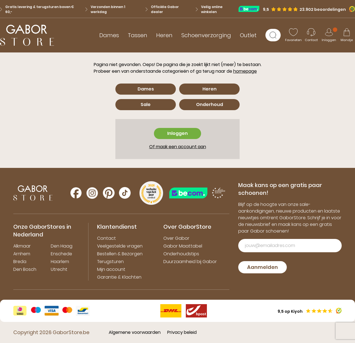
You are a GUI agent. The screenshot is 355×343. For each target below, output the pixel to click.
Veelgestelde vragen (120, 246)
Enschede (61, 254)
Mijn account (111, 269)
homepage (245, 71)
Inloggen (177, 133)
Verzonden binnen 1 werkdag (105, 9)
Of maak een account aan (177, 146)
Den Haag (61, 246)
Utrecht (59, 269)
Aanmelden (262, 267)
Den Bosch (24, 269)
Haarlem (60, 261)
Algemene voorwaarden (135, 332)
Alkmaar (22, 246)
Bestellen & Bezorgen (120, 254)
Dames (109, 35)
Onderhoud (209, 104)
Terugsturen (110, 261)
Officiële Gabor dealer (162, 9)
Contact (106, 238)
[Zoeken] (273, 35)
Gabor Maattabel (182, 246)
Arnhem (21, 254)
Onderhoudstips (181, 254)
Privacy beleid (182, 332)
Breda (19, 261)
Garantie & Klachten (119, 277)
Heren (164, 35)
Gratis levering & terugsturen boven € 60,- (37, 9)
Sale (146, 104)
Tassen (137, 35)
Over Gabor (176, 238)
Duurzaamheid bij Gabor (190, 261)
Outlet (248, 35)
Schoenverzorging (206, 35)
